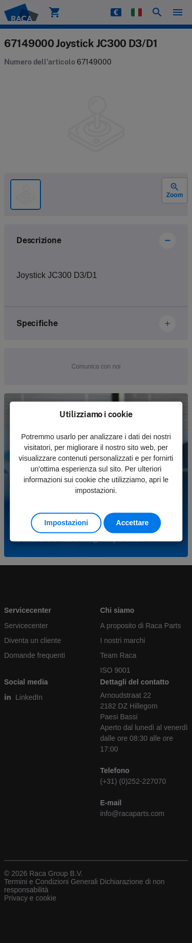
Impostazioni (67, 523)
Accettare (132, 523)
